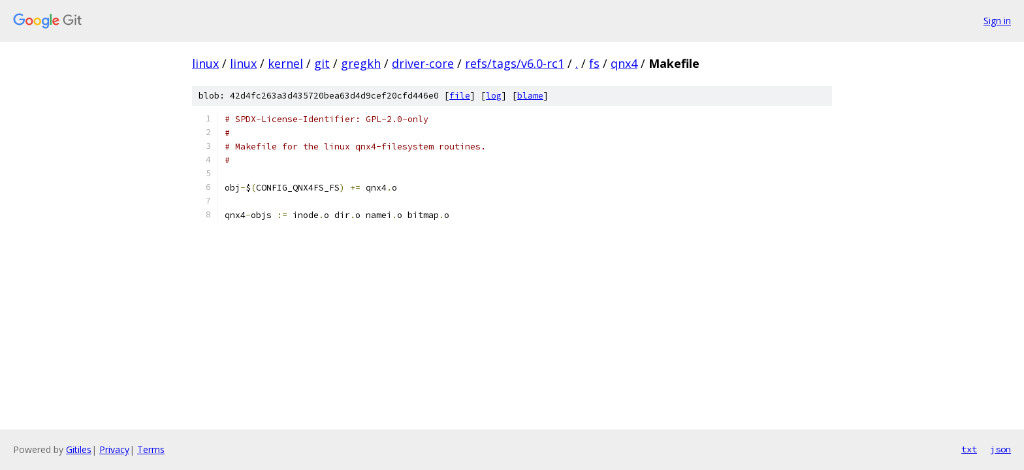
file (459, 95)
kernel (285, 63)
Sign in (997, 20)
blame (530, 95)
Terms (151, 449)
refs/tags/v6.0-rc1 (514, 63)
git (322, 63)
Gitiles (78, 449)
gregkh (361, 63)
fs (594, 63)
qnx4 (624, 63)
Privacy (114, 449)
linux (205, 63)
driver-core (423, 63)
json (1000, 449)
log (494, 95)
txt (969, 449)
